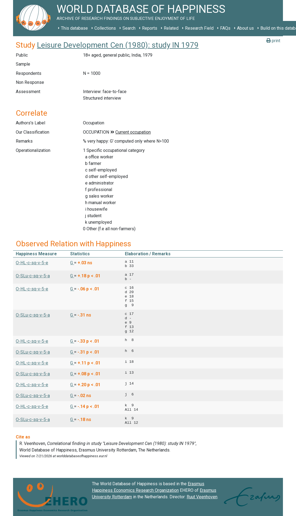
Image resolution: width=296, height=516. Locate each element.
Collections (105, 28)
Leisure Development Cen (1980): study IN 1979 (118, 45)
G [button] (72, 262)
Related (171, 28)
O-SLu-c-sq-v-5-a (33, 275)
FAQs (225, 28)
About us (245, 28)
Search (128, 28)
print (273, 40)
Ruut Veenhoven (202, 496)
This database (74, 28)
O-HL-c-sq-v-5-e (32, 262)
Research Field (199, 28)
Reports (149, 28)
